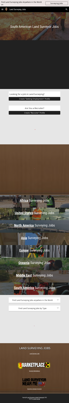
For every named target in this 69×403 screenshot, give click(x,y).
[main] (34, 26)
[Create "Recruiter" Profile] (34, 113)
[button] (2, 9)
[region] (34, 3)
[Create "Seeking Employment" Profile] (34, 99)
